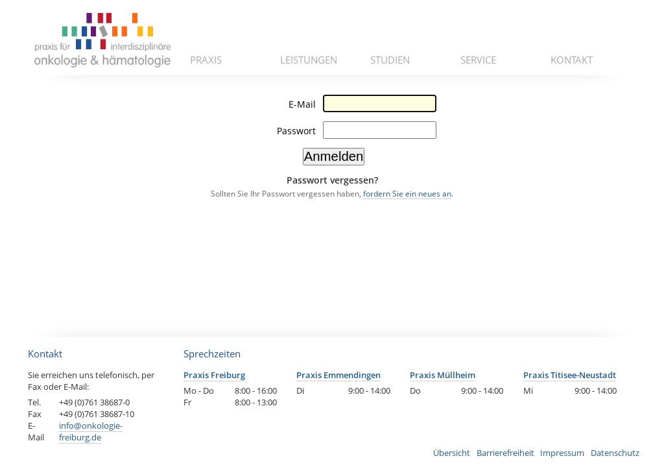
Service (478, 59)
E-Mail (302, 104)
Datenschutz (615, 453)
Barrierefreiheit (505, 453)
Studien (390, 59)
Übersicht (451, 453)
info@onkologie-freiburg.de (91, 431)
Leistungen (308, 59)
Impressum (562, 453)
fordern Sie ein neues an (407, 193)
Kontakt (572, 59)
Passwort (296, 131)
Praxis (206, 59)
